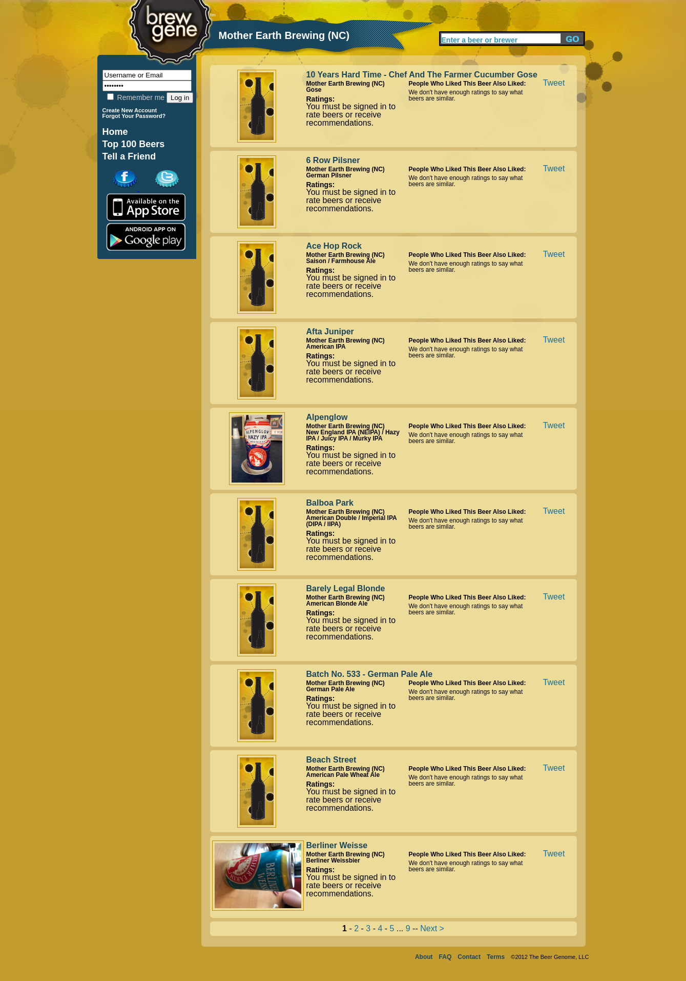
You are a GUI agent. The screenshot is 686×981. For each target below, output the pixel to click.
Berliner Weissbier (333, 860)
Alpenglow (327, 417)
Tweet (554, 82)
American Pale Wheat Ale (343, 774)
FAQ (445, 956)
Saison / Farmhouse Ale (341, 261)
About (424, 956)
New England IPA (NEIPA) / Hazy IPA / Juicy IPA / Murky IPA (353, 435)
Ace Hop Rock (334, 246)
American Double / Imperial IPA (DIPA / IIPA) (351, 521)
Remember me (135, 97)
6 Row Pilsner (333, 160)
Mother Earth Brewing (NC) (345, 83)
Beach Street (331, 759)
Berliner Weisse (337, 845)
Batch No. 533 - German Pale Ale (369, 674)
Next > (432, 928)
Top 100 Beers (133, 144)
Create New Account (129, 110)
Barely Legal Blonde (345, 588)
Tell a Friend (129, 156)
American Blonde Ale (337, 603)
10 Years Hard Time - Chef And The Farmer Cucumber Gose (421, 74)
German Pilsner (329, 175)
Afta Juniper (330, 331)
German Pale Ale (330, 689)
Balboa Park (330, 502)
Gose (314, 89)
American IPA (326, 346)
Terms (496, 956)
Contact (469, 956)
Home (115, 132)
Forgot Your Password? (134, 116)
